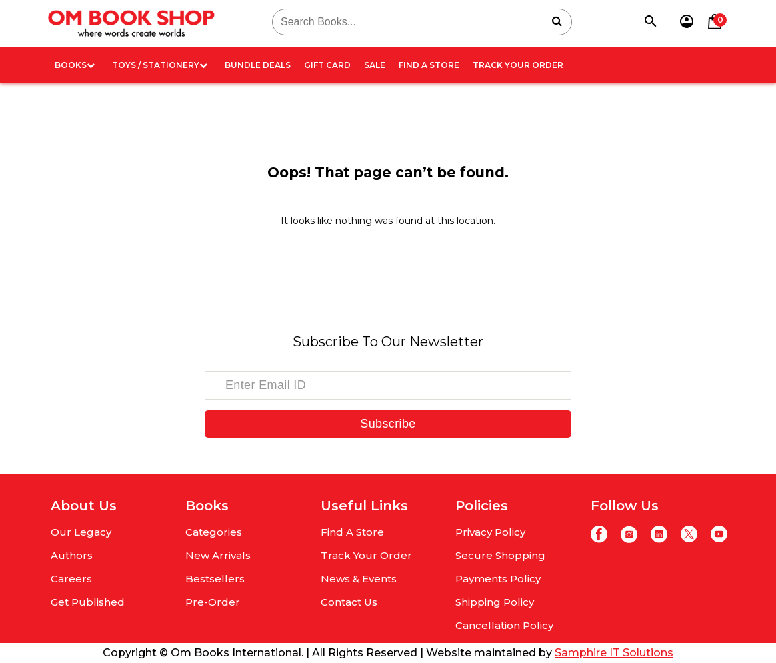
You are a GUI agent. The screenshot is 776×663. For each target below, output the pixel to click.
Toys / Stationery (159, 65)
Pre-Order (212, 602)
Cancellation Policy (504, 625)
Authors (72, 555)
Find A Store (429, 65)
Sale (374, 65)
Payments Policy (498, 578)
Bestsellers (215, 578)
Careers (71, 578)
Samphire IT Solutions (614, 652)
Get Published (88, 602)
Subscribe (387, 423)
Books (75, 65)
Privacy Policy (490, 532)
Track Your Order (518, 65)
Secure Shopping (500, 555)
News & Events (359, 578)
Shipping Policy (494, 602)
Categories (213, 532)
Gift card (327, 65)
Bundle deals (258, 65)
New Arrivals (218, 555)
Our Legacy (81, 532)
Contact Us (349, 602)
